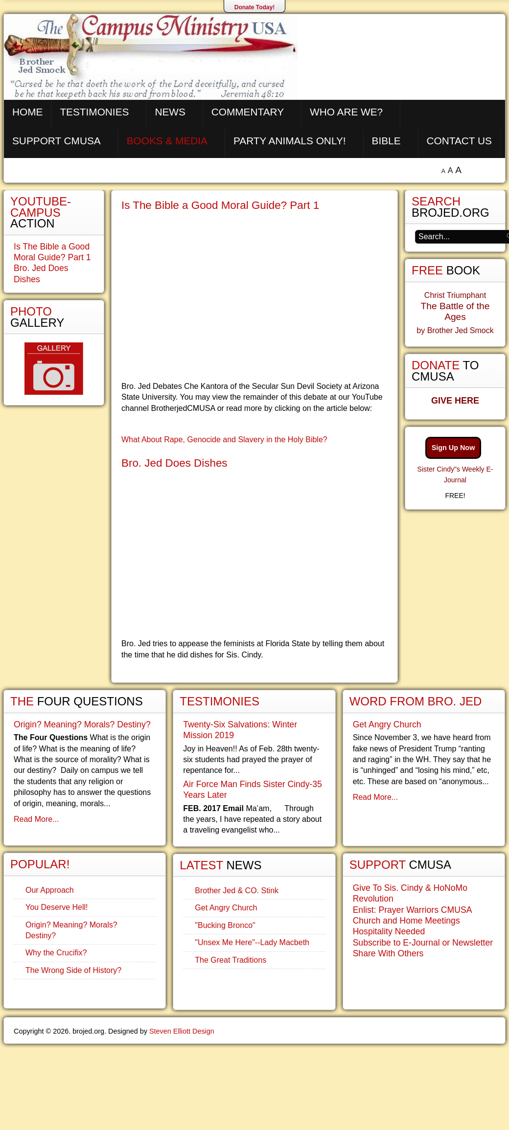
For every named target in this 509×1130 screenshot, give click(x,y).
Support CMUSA (56, 140)
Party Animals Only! (289, 140)
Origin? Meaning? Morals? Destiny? (82, 724)
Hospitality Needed (389, 931)
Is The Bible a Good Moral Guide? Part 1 (220, 205)
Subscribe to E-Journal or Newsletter (423, 943)
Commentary (247, 111)
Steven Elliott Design (181, 1031)
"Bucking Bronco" (225, 925)
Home (27, 111)
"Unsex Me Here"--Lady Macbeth (252, 942)
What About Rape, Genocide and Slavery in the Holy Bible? (224, 439)
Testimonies (94, 111)
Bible (386, 140)
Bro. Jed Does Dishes (174, 463)
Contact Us (459, 140)
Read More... (36, 819)
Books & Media (167, 140)
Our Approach (49, 890)
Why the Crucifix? (56, 953)
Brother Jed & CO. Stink (236, 890)
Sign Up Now (453, 448)
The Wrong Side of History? (73, 970)
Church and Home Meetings (406, 921)
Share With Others (388, 953)
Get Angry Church (226, 908)
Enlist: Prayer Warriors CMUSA (412, 910)
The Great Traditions (230, 960)
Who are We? (346, 111)
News (170, 111)
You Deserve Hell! (56, 907)
